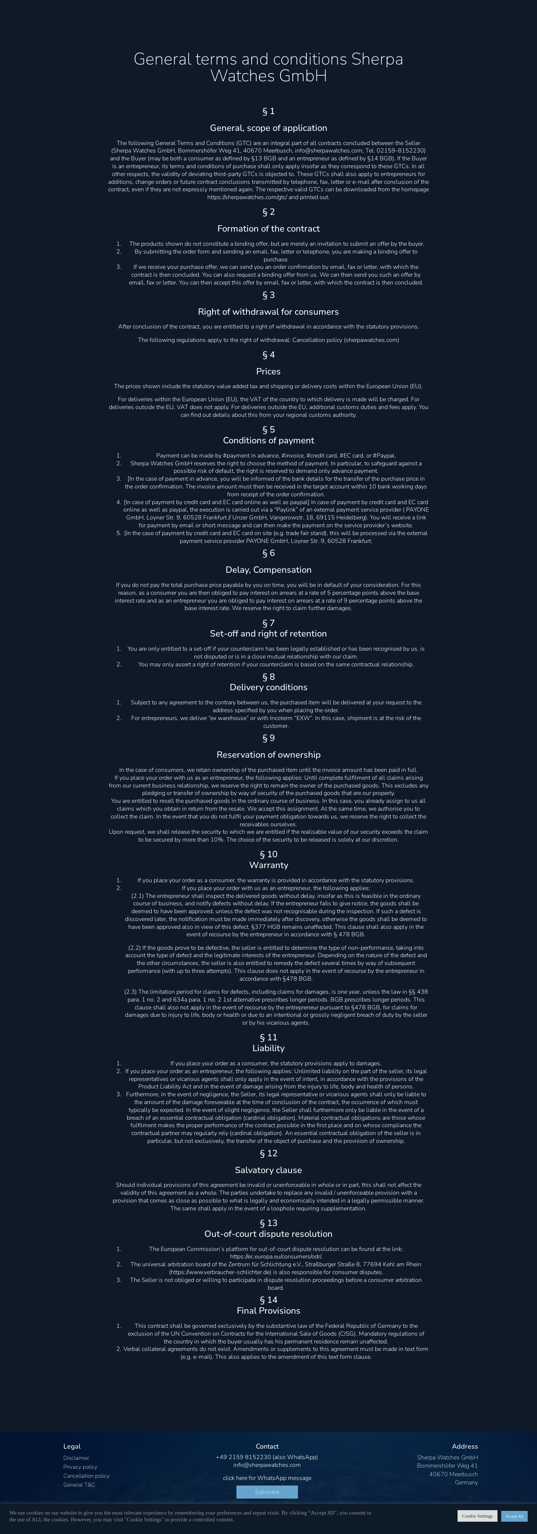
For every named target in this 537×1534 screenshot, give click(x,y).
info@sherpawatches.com (267, 1465)
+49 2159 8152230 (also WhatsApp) (267, 1457)
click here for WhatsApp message (267, 1478)
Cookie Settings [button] (477, 1516)
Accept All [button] (514, 1516)
